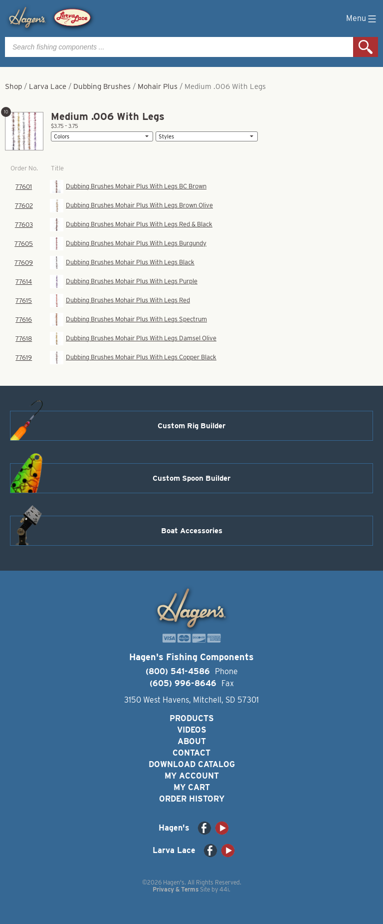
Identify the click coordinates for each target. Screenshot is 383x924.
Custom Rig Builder (191, 425)
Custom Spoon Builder (191, 478)
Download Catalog (192, 764)
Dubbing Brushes (102, 86)
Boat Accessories (191, 530)
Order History (191, 799)
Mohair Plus (158, 86)
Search (365, 47)
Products (192, 718)
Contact (191, 753)
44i (224, 889)
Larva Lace (47, 86)
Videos (191, 730)
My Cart (192, 787)
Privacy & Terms (175, 889)
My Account (192, 776)
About (192, 741)
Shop (13, 86)
